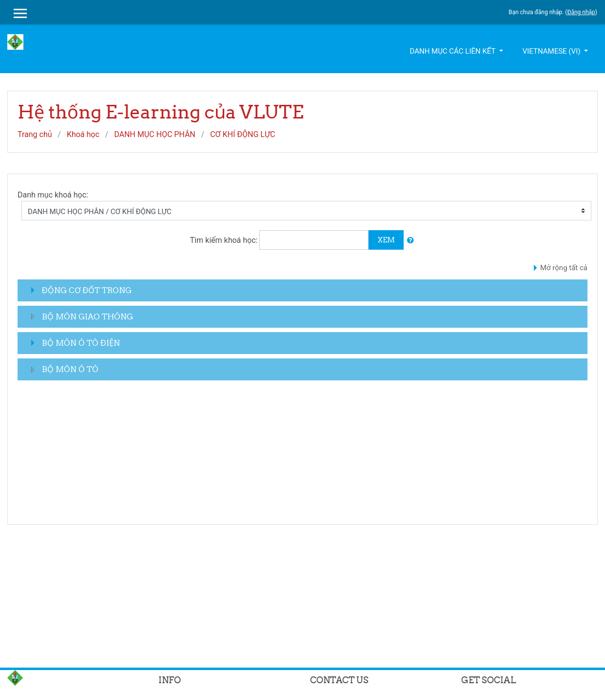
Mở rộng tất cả (563, 267)
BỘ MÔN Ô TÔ (70, 369)
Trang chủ (35, 134)
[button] (410, 241)
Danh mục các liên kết (453, 51)
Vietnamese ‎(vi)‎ (553, 51)
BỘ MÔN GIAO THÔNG (87, 316)
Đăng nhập (581, 12)
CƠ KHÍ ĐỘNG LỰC (242, 134)
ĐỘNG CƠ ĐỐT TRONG (87, 290)
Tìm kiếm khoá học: (225, 240)
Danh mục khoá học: (53, 194)
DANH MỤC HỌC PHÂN (154, 134)
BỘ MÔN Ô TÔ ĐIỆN (81, 343)
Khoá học (83, 134)
